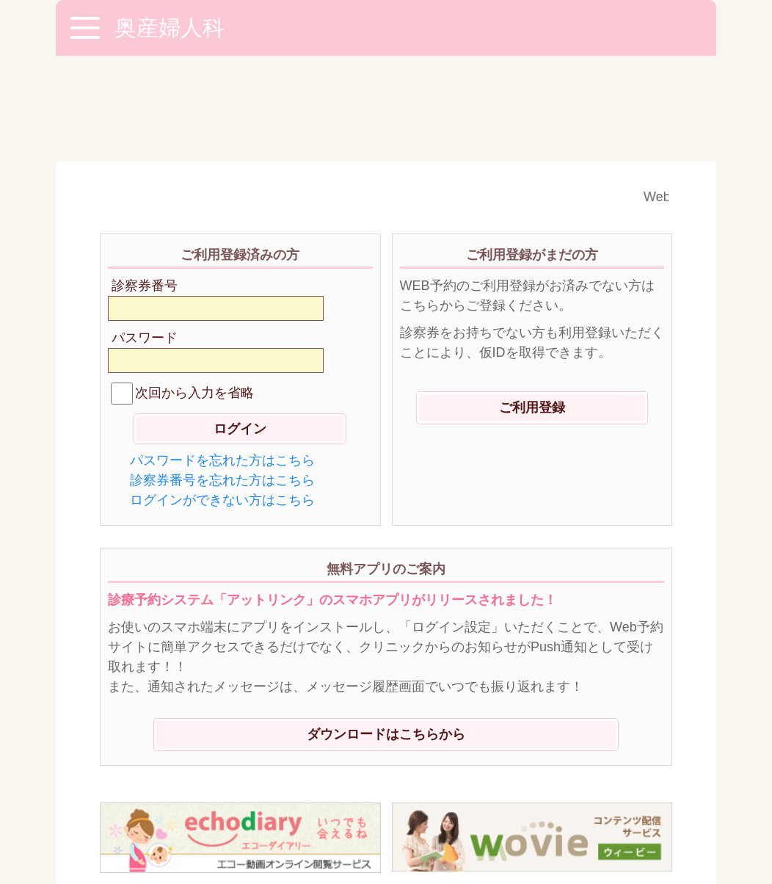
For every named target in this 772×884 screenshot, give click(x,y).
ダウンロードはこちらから (386, 628)
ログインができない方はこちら (222, 394)
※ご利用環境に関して (169, 798)
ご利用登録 (532, 301)
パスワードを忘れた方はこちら (222, 354)
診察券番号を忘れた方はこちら (222, 374)
